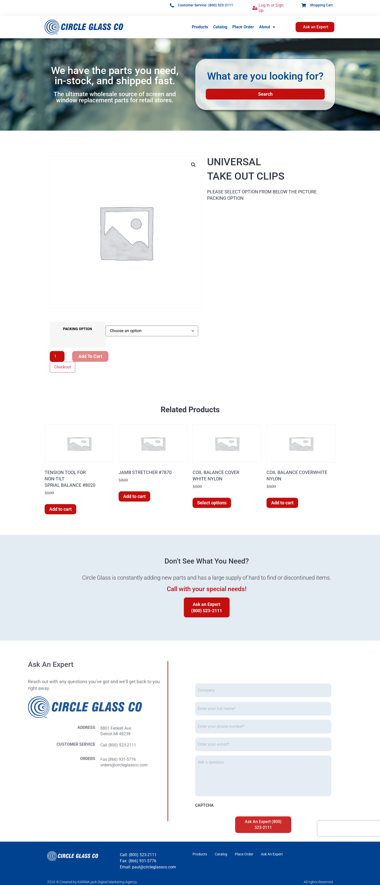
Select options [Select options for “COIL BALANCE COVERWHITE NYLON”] (211, 502)
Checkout (62, 367)
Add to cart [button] (60, 509)
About (267, 27)
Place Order (243, 26)
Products (200, 26)
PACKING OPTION (77, 329)
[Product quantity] (57, 356)
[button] (193, 164)
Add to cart (90, 356)
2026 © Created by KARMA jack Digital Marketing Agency (92, 882)
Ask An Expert (272, 854)
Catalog (220, 26)
